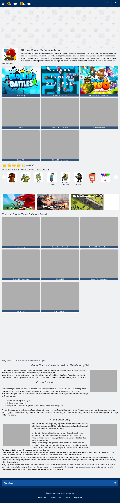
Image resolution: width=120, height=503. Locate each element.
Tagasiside (78, 498)
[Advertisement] (31, 27)
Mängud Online (56, 498)
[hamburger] (3, 4)
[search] (115, 483)
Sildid (68, 498)
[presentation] (4, 177)
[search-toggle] (107, 3)
